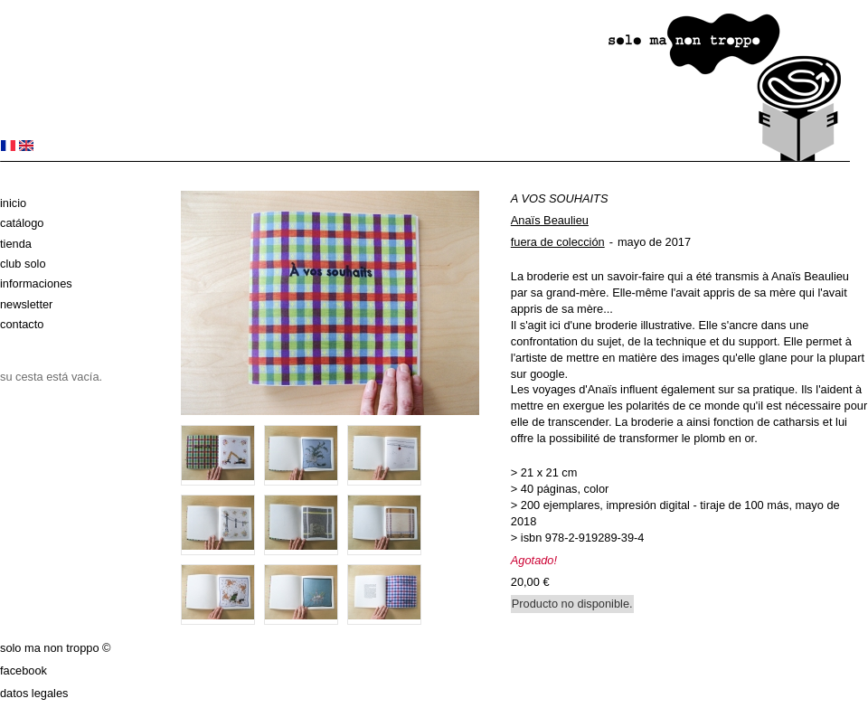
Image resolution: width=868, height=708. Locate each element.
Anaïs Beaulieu (550, 220)
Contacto (21, 324)
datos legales (34, 693)
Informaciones (36, 283)
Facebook (23, 670)
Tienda (16, 243)
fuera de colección (558, 242)
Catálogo (21, 223)
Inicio (13, 203)
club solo (23, 263)
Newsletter (26, 304)
